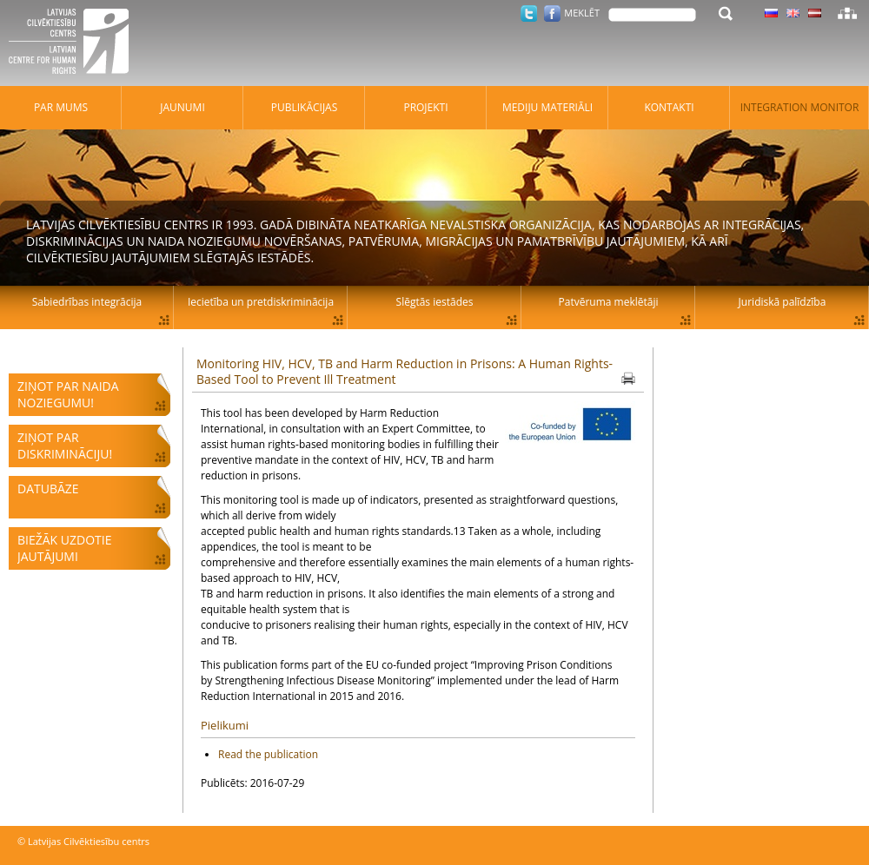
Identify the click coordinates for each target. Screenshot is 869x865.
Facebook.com (552, 13)
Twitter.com (529, 13)
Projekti (425, 107)
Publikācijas (304, 107)
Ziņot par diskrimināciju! (64, 445)
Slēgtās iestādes (435, 301)
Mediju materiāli (547, 107)
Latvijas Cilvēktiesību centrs (74, 43)
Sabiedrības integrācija (87, 301)
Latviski (814, 13)
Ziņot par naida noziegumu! (68, 394)
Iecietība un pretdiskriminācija (261, 301)
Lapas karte (847, 13)
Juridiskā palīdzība (782, 301)
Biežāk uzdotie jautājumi (64, 548)
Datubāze (48, 488)
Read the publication (268, 754)
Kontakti (668, 107)
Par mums (61, 107)
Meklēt (582, 12)
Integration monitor (799, 107)
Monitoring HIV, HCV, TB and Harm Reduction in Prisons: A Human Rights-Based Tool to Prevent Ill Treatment (404, 371)
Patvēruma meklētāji (609, 301)
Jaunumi (182, 107)
